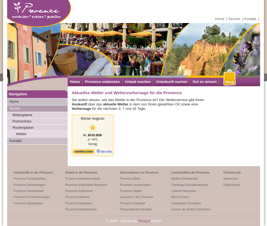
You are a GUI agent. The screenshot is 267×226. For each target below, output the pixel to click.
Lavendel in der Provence (136, 197)
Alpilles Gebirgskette (184, 178)
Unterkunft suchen (172, 82)
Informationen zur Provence (139, 172)
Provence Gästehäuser (28, 203)
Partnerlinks (21, 121)
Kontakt (250, 19)
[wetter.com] (84, 153)
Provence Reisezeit (132, 203)
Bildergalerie (22, 115)
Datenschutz (232, 184)
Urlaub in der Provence (81, 172)
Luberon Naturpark (183, 190)
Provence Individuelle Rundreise (86, 184)
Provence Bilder (130, 178)
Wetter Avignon (92, 118)
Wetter (21, 134)
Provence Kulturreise (78, 190)
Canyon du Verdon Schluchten (191, 209)
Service (234, 19)
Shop (229, 82)
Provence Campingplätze (29, 178)
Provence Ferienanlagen (29, 184)
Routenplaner (23, 127)
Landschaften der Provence (190, 172)
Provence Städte (131, 190)
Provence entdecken (102, 82)
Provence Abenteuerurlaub (82, 178)
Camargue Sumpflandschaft (189, 184)
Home (220, 19)
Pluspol (144, 221)
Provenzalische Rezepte (136, 209)
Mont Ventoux (180, 197)
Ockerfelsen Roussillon (186, 203)
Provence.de (232, 172)
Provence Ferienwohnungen (31, 197)
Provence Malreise (77, 197)
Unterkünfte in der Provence (33, 172)
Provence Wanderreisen (81, 209)
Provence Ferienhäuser (28, 190)
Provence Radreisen (78, 203)
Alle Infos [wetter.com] (104, 152)
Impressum (231, 178)
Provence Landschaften (135, 184)
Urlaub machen (138, 82)
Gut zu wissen (204, 82)
